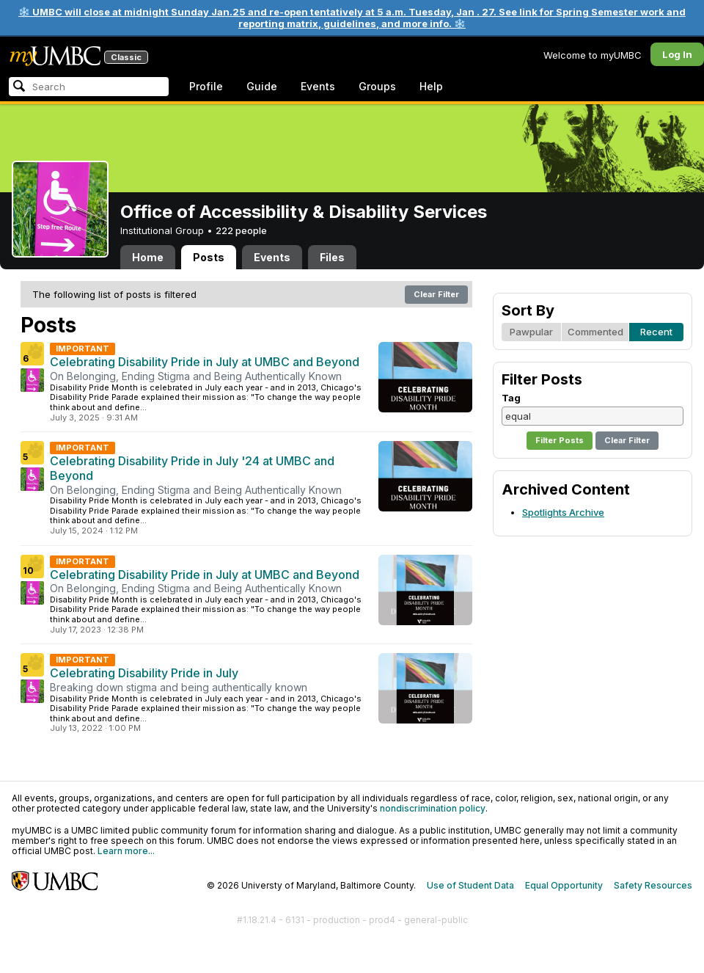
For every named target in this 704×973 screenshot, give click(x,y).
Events (318, 86)
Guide (261, 86)
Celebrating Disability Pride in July (144, 673)
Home (148, 257)
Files (332, 257)
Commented (595, 332)
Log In (677, 54)
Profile (206, 86)
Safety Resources (653, 885)
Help (431, 86)
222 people (241, 230)
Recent (656, 332)
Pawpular (531, 332)
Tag (511, 398)
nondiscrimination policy (432, 808)
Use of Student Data (470, 885)
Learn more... (126, 850)
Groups (377, 86)
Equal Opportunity (564, 885)
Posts (208, 257)
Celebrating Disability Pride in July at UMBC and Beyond (204, 361)
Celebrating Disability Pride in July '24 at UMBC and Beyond (192, 468)
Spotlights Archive (563, 512)
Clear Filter (436, 294)
